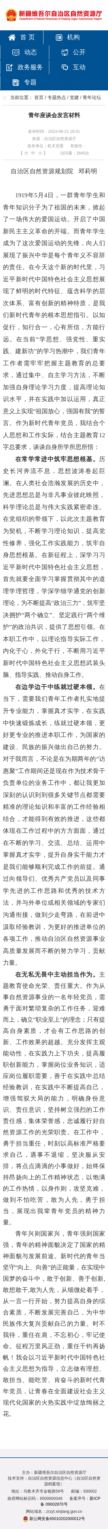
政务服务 (24, 67)
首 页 (21, 37)
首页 (38, 97)
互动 (73, 67)
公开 (73, 52)
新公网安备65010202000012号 (57, 1518)
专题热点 (57, 97)
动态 (24, 52)
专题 (24, 82)
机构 (67, 37)
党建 (74, 97)
